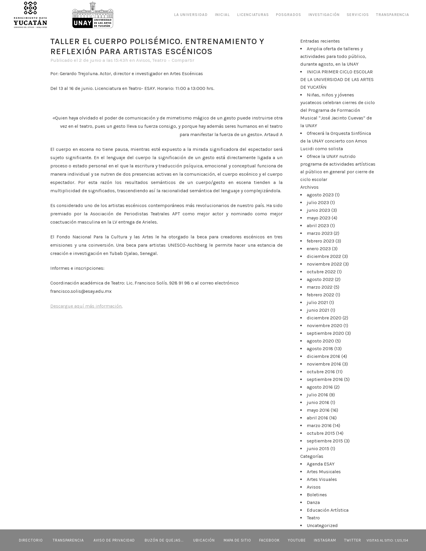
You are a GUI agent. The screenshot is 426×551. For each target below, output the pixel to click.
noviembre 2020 (324, 325)
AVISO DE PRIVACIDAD (114, 540)
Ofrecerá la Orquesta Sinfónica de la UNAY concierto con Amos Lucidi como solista (335, 140)
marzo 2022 (320, 287)
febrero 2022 (320, 295)
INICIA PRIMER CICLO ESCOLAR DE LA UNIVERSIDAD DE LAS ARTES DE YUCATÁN (337, 79)
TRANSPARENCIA (68, 540)
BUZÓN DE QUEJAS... (164, 540)
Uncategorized (322, 525)
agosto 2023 (320, 195)
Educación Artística (327, 510)
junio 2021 (318, 310)
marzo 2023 (320, 233)
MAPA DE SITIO (237, 540)
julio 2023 (318, 202)
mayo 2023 (318, 218)
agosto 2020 (320, 341)
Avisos (143, 60)
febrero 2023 (320, 241)
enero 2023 (319, 248)
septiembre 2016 (325, 379)
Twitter (352, 540)
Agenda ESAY (321, 464)
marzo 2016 (319, 425)
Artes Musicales (324, 471)
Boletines (317, 494)
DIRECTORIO (31, 540)
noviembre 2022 (324, 264)
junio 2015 (318, 448)
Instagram (325, 540)
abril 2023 (318, 225)
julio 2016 (317, 395)
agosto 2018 (320, 348)
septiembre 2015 (325, 441)
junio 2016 (318, 402)
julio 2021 (317, 302)
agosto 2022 (320, 279)
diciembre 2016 (323, 356)
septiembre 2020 (325, 333)
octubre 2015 (321, 433)
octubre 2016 (321, 371)
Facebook (269, 540)
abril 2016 (317, 418)
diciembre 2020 (324, 318)
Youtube (297, 540)
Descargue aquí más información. (86, 306)
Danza (313, 502)
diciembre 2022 (324, 256)
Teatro (159, 60)
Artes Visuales (322, 479)
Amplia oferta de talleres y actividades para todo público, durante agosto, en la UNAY (333, 56)
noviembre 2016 (324, 364)
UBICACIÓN (204, 540)
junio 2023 (318, 210)
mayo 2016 (318, 410)
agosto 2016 (320, 387)
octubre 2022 (321, 271)
